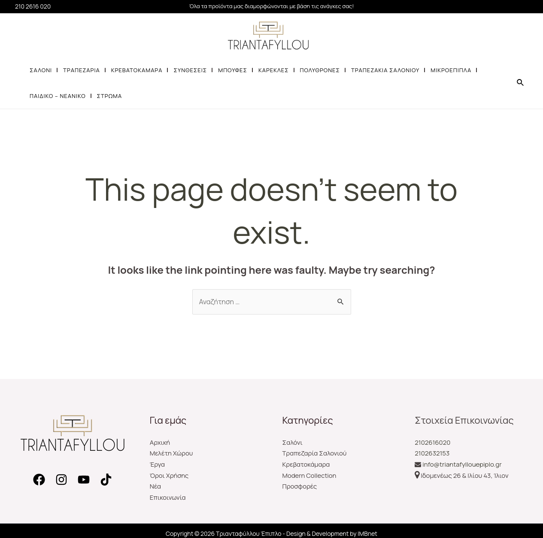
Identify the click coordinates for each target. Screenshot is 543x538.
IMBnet (367, 533)
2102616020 (432, 442)
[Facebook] (39, 480)
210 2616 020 (33, 6)
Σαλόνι (292, 442)
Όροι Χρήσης (169, 475)
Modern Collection (309, 475)
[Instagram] (61, 480)
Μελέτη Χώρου (172, 453)
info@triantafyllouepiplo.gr (461, 464)
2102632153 (432, 453)
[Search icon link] (521, 83)
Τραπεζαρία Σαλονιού (315, 453)
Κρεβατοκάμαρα (306, 464)
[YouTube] (84, 480)
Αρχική (160, 442)
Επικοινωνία (168, 497)
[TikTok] (106, 480)
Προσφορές (300, 486)
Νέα (155, 486)
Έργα (157, 464)
